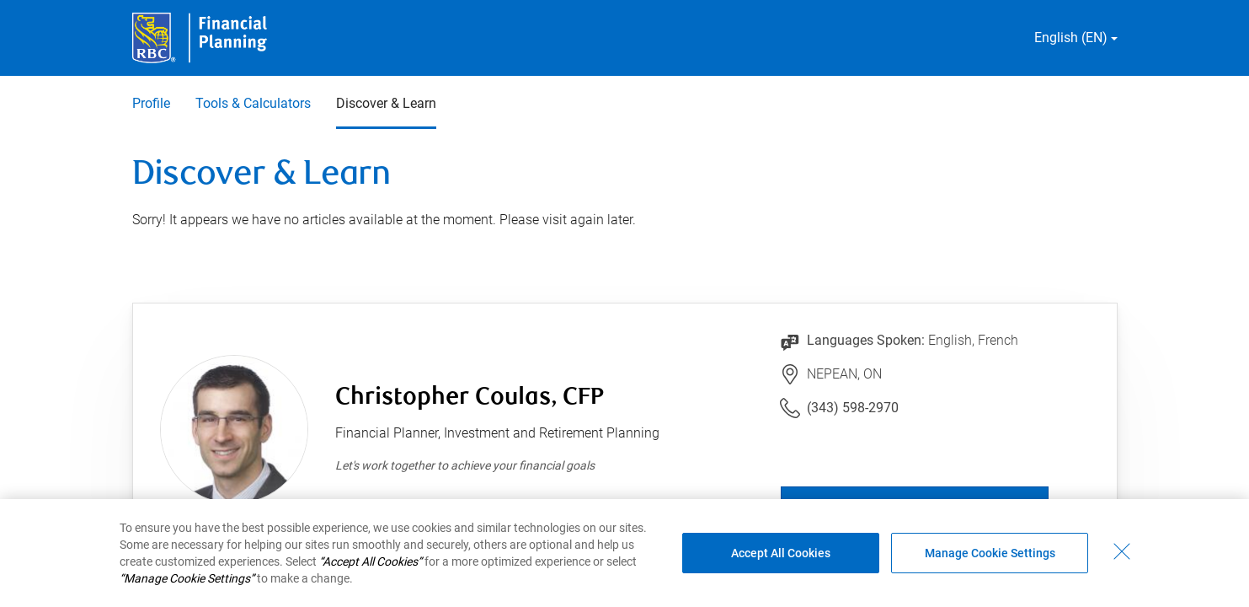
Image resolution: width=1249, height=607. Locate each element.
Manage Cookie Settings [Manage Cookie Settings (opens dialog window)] (990, 553)
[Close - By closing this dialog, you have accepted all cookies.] (1121, 551)
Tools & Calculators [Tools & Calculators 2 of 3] (253, 103)
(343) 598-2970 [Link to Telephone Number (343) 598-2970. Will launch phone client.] (853, 408)
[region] (624, 553)
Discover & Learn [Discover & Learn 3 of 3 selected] (386, 103)
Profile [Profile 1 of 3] (151, 103)
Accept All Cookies (780, 553)
